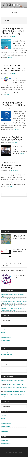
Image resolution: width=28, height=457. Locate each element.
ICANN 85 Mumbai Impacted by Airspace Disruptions (19, 236)
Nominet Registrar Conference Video (11, 138)
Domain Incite (4, 335)
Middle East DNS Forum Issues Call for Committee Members (13, 68)
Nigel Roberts (4, 431)
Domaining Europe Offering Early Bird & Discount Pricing (12, 31)
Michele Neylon (5, 294)
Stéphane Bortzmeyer (6, 354)
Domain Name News (6, 337)
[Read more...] (11, 57)
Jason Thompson (5, 343)
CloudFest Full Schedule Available (12, 270)
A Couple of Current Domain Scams (19, 250)
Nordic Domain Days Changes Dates (19, 276)
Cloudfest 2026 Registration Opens (15, 298)
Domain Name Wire (5, 340)
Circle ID (3, 332)
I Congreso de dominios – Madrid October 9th (11, 165)
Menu (15, 12)
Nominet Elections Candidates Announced (12, 303)
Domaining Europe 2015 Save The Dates (13, 103)
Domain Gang (4, 352)
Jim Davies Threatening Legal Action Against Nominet (14, 301)
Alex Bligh (3, 329)
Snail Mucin (4, 308)
